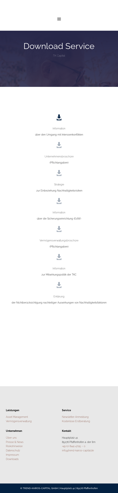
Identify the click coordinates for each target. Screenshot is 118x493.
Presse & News (14, 442)
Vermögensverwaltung (19, 421)
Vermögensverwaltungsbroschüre (59, 240)
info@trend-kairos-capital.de (78, 450)
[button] (6, 486)
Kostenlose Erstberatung (76, 421)
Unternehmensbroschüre (59, 156)
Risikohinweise (14, 446)
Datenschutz (13, 450)
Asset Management (17, 416)
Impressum (12, 454)
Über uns (11, 437)
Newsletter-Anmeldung (75, 416)
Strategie (59, 184)
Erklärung (59, 296)
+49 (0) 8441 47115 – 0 (73, 446)
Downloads (12, 459)
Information (59, 128)
